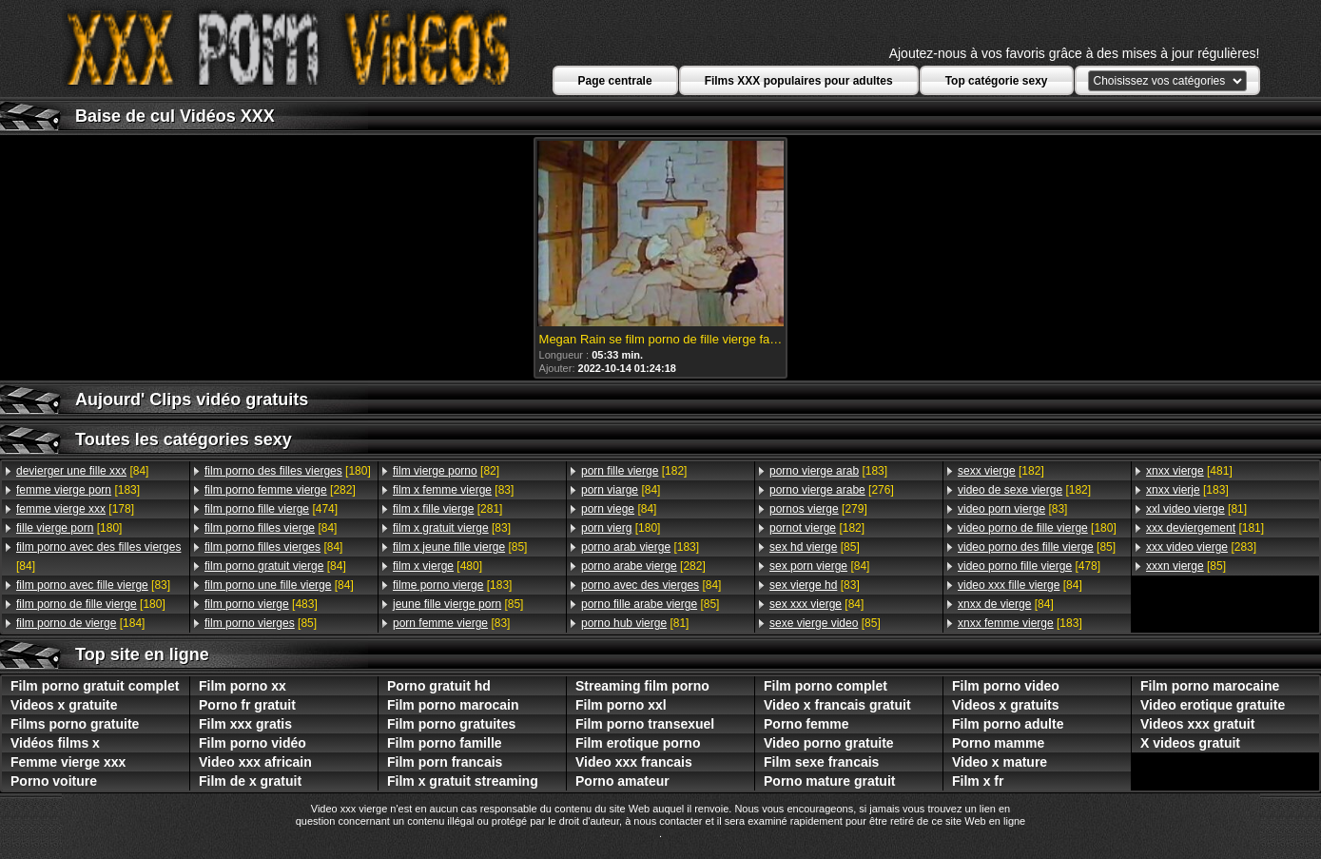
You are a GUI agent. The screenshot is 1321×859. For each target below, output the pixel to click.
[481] (1189, 471)
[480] (437, 566)
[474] (271, 509)
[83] (93, 585)
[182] (634, 471)
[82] (446, 471)
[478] (1029, 566)
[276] (831, 490)
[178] (75, 509)
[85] (260, 623)
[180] (69, 528)
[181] (1205, 528)
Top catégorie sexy (996, 81)
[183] (78, 490)
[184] (80, 623)
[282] (280, 490)
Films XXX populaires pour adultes (799, 81)
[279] (818, 509)
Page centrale (615, 81)
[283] (1201, 547)
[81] (635, 623)
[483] (261, 604)
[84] (82, 471)
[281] (447, 509)
